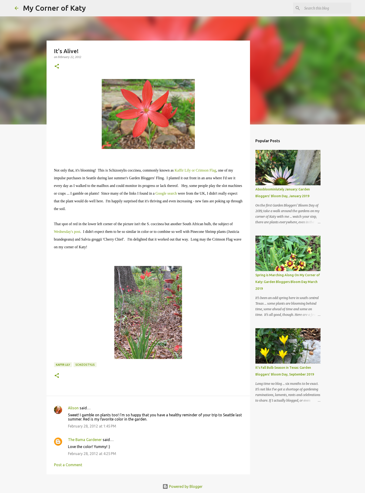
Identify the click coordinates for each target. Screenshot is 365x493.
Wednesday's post (67, 232)
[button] (57, 66)
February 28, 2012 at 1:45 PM (92, 426)
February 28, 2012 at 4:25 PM (92, 454)
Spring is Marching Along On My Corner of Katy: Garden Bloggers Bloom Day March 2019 (287, 281)
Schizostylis (85, 364)
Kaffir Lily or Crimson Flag (195, 170)
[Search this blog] (326, 8)
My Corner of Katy (54, 8)
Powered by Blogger (182, 486)
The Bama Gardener (85, 440)
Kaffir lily (63, 364)
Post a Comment (68, 465)
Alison (73, 408)
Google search (166, 193)
